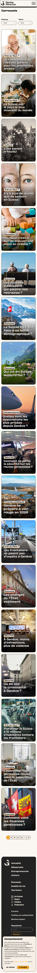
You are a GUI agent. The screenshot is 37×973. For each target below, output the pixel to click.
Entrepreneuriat (20, 871)
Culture (15, 875)
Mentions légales (18, 919)
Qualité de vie (18, 886)
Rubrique (4, 19)
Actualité (16, 863)
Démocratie (17, 867)
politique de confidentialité (20, 961)
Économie (16, 882)
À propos (14, 911)
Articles (18, 897)
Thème (20, 19)
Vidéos (17, 902)
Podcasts (19, 905)
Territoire (16, 890)
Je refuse (10, 967)
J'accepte (23, 967)
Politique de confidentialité (22, 915)
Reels (17, 899)
